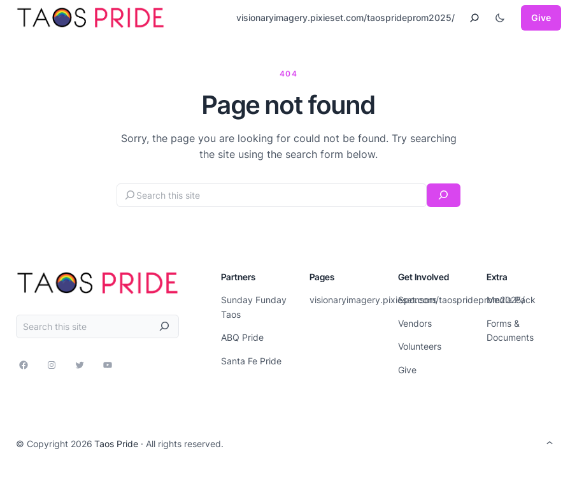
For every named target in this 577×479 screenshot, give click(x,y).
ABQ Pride (242, 337)
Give (541, 17)
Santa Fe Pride (251, 360)
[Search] (443, 195)
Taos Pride (116, 443)
